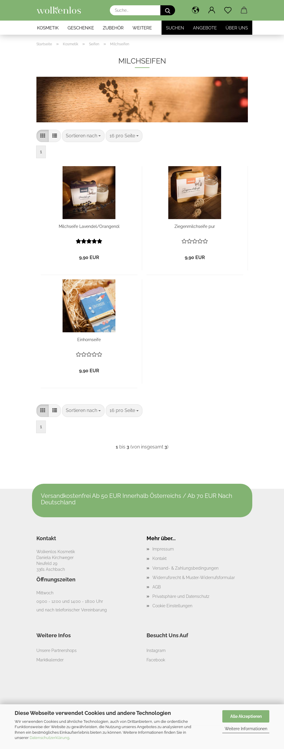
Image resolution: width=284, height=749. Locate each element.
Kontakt (159, 558)
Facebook (156, 660)
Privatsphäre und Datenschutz (180, 596)
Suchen (175, 28)
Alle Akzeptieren (246, 716)
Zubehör (113, 28)
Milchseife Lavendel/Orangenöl (89, 226)
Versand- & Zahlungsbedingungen (185, 568)
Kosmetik (48, 28)
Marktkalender (50, 660)
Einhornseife (89, 339)
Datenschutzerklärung (49, 737)
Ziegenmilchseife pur (194, 226)
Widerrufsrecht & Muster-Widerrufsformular (193, 577)
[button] (196, 10)
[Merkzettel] (228, 10)
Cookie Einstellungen (172, 605)
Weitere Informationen (246, 728)
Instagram (156, 650)
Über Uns (237, 28)
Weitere (142, 28)
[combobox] (83, 136)
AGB (156, 587)
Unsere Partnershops (56, 650)
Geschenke (81, 28)
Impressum (163, 549)
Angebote (205, 28)
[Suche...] (167, 10)
